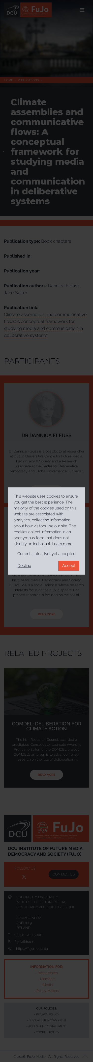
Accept (68, 565)
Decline (24, 565)
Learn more (62, 543)
